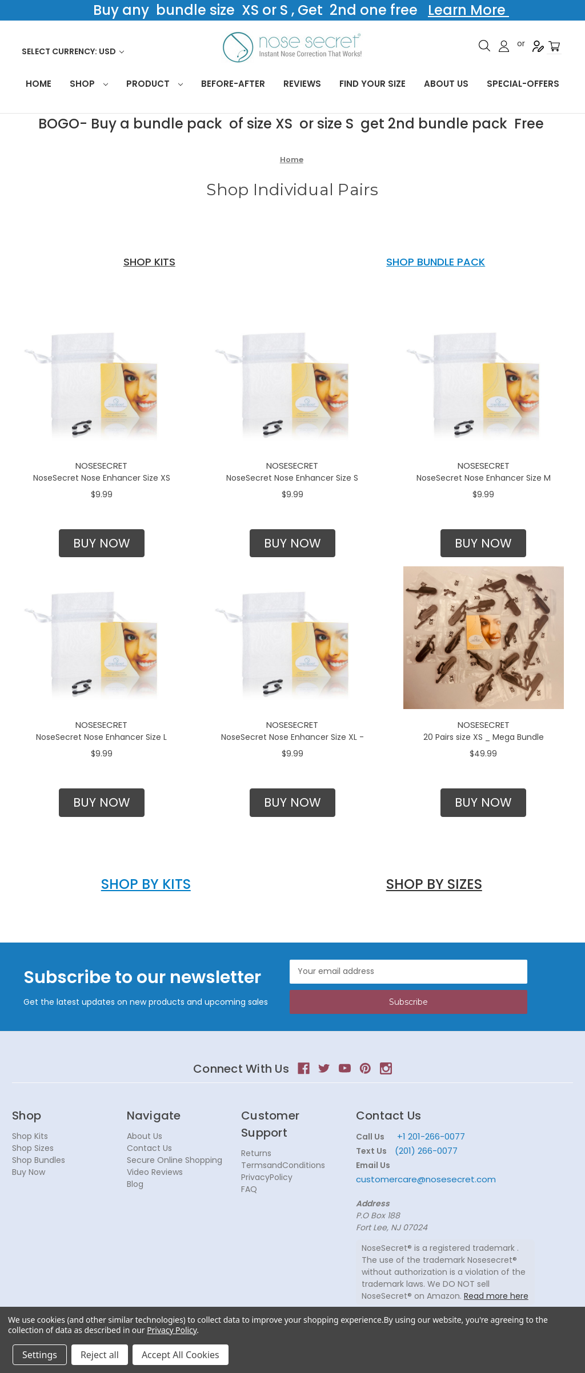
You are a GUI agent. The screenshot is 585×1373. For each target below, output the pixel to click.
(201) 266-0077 (426, 1151)
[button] (102, 543)
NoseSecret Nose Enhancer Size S (292, 478)
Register (538, 46)
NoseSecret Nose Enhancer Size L (101, 737)
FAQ (249, 1189)
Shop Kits (30, 1136)
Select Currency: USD (73, 51)
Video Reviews (155, 1172)
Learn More (468, 10)
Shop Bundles (38, 1160)
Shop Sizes (33, 1148)
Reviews (302, 84)
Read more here (496, 1296)
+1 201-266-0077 (431, 1136)
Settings (39, 1354)
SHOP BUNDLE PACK (435, 262)
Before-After (233, 84)
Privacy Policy (172, 1329)
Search (484, 46)
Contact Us (149, 1148)
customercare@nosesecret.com (426, 1179)
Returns (256, 1153)
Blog (135, 1184)
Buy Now (28, 1172)
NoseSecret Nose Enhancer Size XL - (292, 737)
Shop (89, 84)
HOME (38, 84)
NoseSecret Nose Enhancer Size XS (101, 478)
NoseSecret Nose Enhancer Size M (483, 478)
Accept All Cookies (180, 1354)
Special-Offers (523, 84)
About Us (446, 84)
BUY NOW (101, 543)
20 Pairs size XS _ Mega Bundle (483, 737)
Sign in (504, 46)
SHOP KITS (149, 262)
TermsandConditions (283, 1165)
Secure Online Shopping (174, 1160)
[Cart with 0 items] (554, 46)
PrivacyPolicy (266, 1177)
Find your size (372, 84)
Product (154, 84)
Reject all (100, 1354)
